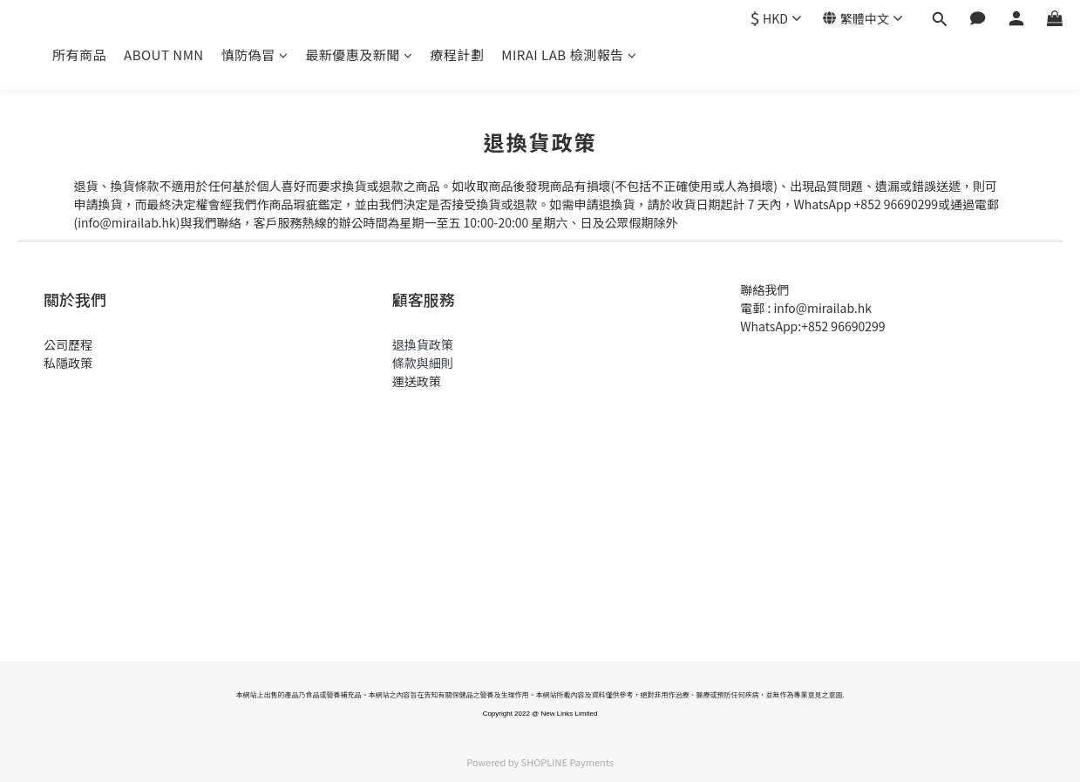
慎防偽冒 (255, 54)
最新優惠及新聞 (358, 54)
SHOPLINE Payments (567, 762)
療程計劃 (457, 54)
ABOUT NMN (164, 54)
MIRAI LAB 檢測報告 (568, 54)
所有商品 (79, 54)
